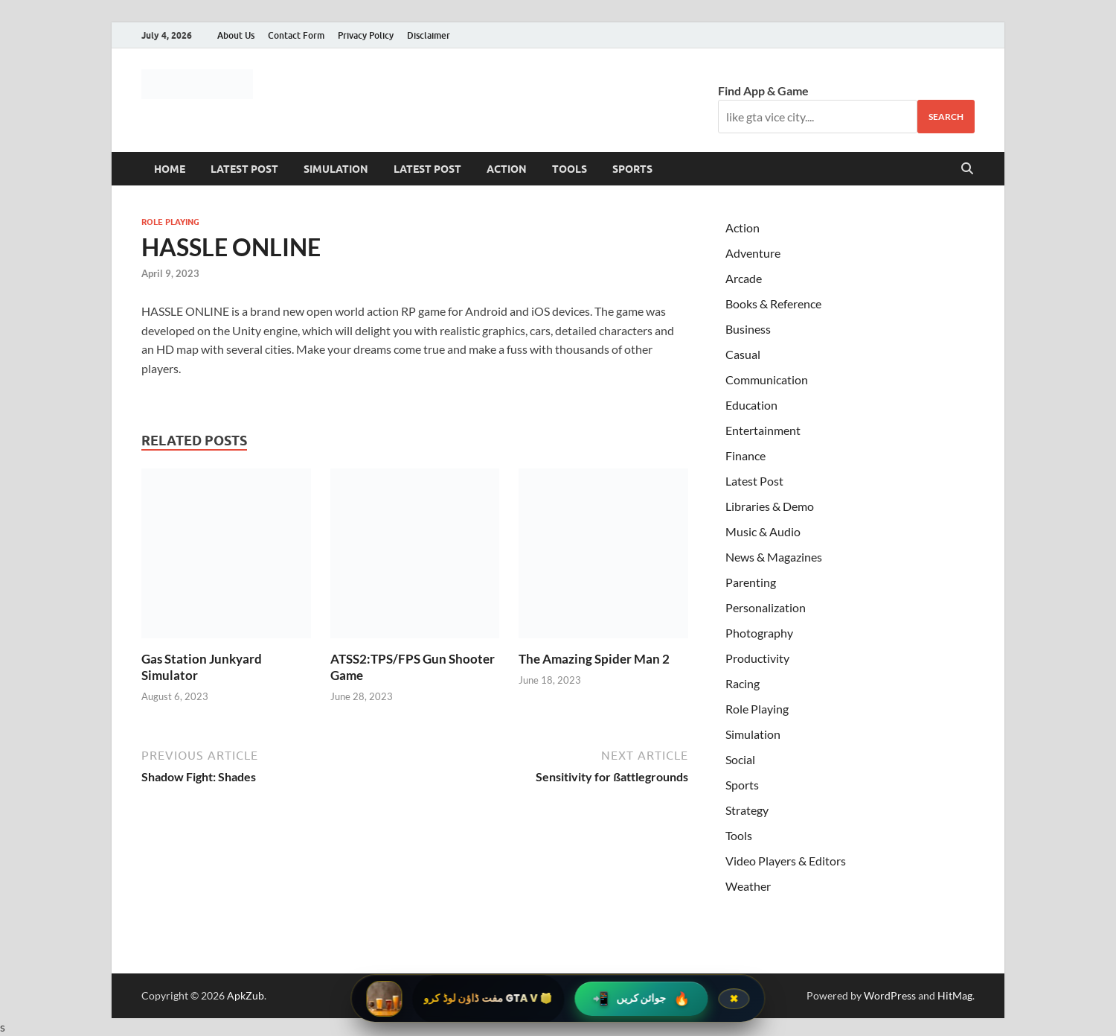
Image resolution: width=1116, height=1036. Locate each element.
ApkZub (245, 995)
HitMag (954, 995)
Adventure (752, 253)
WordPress (890, 995)
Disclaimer (428, 35)
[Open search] (967, 169)
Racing (742, 683)
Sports (632, 169)
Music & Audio (763, 531)
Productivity (757, 658)
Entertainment (763, 430)
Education (751, 405)
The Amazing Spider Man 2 (594, 659)
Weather (748, 886)
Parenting (750, 582)
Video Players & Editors (785, 861)
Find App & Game (763, 90)
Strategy (747, 810)
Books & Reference (773, 303)
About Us (235, 35)
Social (740, 759)
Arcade (743, 278)
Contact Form (296, 35)
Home (169, 169)
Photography (759, 633)
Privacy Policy (366, 35)
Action (507, 169)
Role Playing (170, 222)
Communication (766, 379)
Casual (742, 354)
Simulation (336, 169)
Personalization (765, 607)
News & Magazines (773, 557)
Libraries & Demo (769, 506)
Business (748, 329)
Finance (745, 455)
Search (946, 116)
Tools (569, 169)
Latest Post (244, 169)
